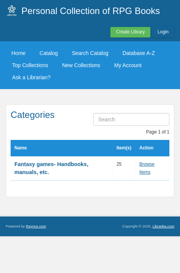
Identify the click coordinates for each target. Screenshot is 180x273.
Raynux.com (36, 226)
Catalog (48, 53)
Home (18, 53)
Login (163, 32)
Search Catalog (90, 53)
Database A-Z (138, 53)
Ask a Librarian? (31, 77)
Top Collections (30, 65)
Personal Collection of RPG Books (91, 11)
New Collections (81, 65)
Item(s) (123, 148)
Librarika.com (163, 226)
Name (20, 148)
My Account (127, 65)
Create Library (130, 32)
